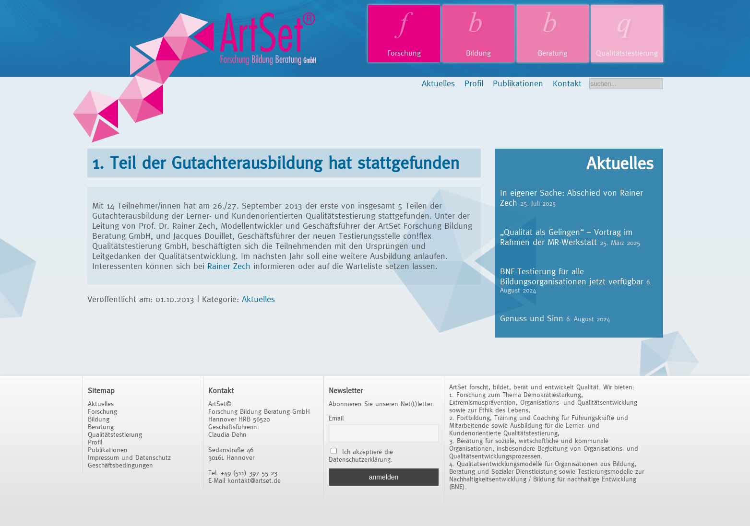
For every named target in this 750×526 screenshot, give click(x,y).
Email (336, 418)
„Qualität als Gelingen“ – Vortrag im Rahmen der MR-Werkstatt (566, 237)
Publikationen (518, 83)
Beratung (552, 53)
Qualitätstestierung (627, 53)
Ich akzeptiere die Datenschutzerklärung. (361, 455)
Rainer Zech (230, 266)
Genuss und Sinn (531, 318)
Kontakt (567, 83)
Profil (473, 83)
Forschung (404, 53)
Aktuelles (438, 83)
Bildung (478, 53)
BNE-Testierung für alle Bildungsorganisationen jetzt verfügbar (571, 276)
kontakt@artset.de (254, 480)
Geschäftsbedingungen (120, 465)
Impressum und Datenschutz (129, 457)
